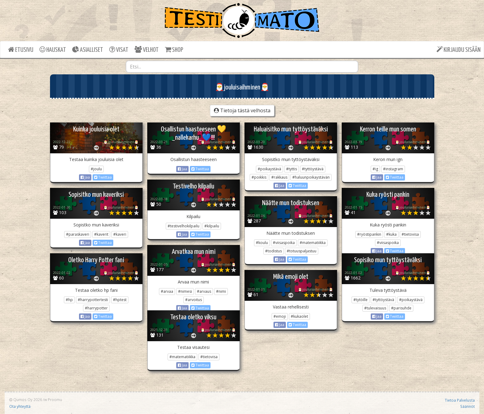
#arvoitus (193, 299)
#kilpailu (211, 226)
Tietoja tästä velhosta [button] (242, 110)
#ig (375, 169)
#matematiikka (313, 242)
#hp (69, 299)
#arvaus (204, 291)
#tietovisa (410, 234)
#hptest (120, 299)
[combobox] (242, 66)
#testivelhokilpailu (183, 226)
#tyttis (291, 169)
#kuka (391, 234)
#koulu (262, 242)
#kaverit (101, 234)
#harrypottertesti (93, 299)
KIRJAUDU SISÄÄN (458, 49)
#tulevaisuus (375, 308)
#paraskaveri (77, 234)
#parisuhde (401, 308)
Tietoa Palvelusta (460, 400)
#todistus (273, 251)
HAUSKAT (53, 49)
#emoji (279, 316)
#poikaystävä (269, 169)
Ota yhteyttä (20, 406)
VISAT (118, 49)
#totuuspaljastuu (301, 251)
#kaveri (119, 234)
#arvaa (167, 291)
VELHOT (147, 49)
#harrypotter (96, 308)
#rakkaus (279, 177)
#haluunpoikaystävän (311, 177)
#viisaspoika (388, 242)
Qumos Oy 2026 (25, 399)
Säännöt (467, 406)
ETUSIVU (20, 49)
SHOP (174, 49)
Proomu (55, 399)
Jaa (85, 177)
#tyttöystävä (312, 169)
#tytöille (360, 299)
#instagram (393, 169)
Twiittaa (103, 177)
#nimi (221, 291)
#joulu (96, 169)
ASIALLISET (87, 49)
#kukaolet (299, 316)
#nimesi (185, 291)
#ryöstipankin (369, 234)
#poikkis (259, 177)
